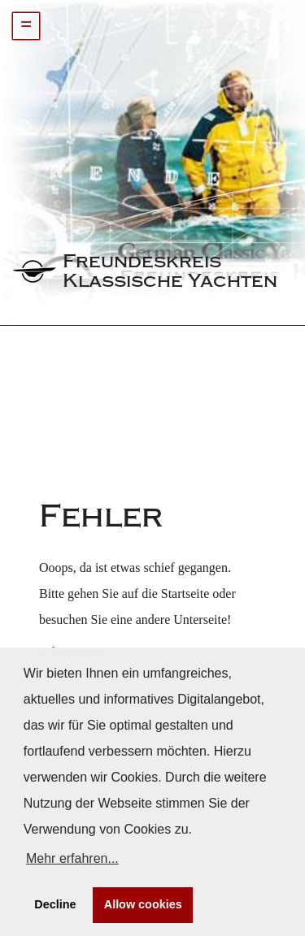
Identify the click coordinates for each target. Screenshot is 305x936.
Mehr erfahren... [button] (72, 858)
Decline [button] (55, 904)
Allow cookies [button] (143, 904)
